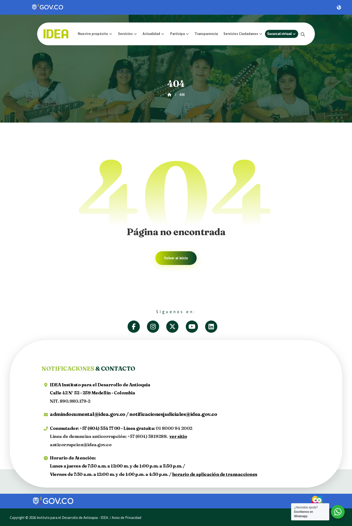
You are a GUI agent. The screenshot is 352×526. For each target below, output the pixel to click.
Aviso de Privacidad (126, 518)
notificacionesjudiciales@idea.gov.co (173, 414)
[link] (48, 7)
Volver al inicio (176, 258)
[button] (303, 34)
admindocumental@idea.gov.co (87, 414)
